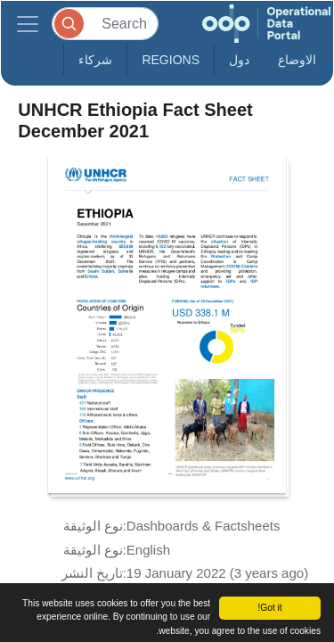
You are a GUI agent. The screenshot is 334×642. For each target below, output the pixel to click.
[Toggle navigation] (28, 24)
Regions (171, 60)
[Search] (105, 23)
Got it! (269, 608)
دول (239, 60)
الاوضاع (297, 60)
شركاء (95, 60)
